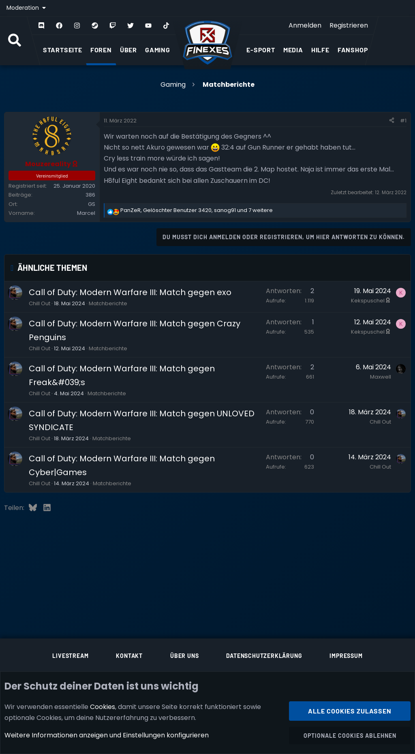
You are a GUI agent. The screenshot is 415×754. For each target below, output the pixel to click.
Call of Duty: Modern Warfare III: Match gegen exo (130, 292)
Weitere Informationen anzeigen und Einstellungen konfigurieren (106, 735)
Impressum (345, 655)
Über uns (184, 655)
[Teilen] (391, 120)
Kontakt (129, 655)
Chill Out (39, 303)
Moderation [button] (23, 8)
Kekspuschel (371, 300)
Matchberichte (108, 303)
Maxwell (380, 377)
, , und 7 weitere (196, 210)
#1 (403, 120)
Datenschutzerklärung (264, 655)
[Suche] (14, 41)
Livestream (70, 655)
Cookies (102, 706)
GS (91, 204)
